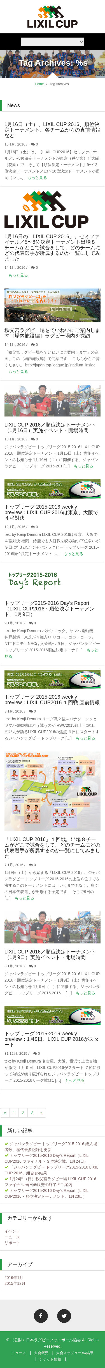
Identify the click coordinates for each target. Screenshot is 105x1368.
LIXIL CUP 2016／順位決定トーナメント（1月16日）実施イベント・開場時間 (50, 427)
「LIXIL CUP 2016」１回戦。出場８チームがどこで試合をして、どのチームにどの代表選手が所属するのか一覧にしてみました (52, 848)
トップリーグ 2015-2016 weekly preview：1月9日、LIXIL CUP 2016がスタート (51, 1039)
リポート (12, 1243)
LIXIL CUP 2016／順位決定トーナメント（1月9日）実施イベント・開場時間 (50, 954)
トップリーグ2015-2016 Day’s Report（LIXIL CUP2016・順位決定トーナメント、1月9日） (49, 608)
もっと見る (37, 177)
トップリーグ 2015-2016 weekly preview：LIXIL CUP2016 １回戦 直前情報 (52, 699)
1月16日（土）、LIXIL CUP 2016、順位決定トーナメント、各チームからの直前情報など (52, 130)
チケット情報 (50, 1359)
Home (39, 84)
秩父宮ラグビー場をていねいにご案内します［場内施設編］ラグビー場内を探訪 (52, 333)
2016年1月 (13, 1277)
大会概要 (41, 1353)
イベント (12, 1231)
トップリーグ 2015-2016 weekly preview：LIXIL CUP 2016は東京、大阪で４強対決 (51, 512)
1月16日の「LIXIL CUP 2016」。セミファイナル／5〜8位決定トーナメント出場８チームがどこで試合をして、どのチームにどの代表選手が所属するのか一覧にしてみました (52, 248)
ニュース (12, 1237)
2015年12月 (14, 1283)
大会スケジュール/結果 (75, 1353)
